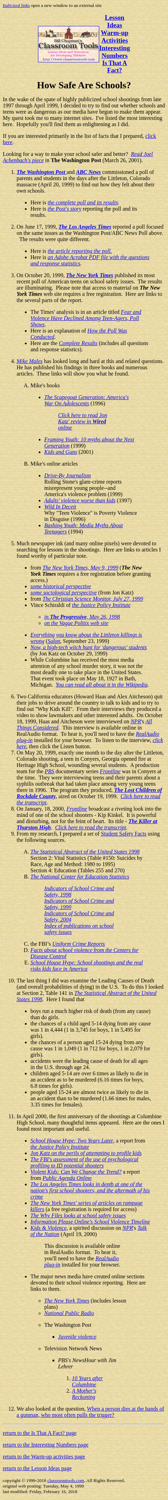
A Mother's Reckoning (84, 1394)
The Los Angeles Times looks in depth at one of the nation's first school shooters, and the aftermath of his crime (90, 1190)
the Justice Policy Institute (101, 605)
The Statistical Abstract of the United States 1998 (85, 852)
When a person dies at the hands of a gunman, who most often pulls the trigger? (90, 1412)
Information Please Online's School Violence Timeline (90, 1222)
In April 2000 (31, 1116)
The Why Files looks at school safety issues (78, 1215)
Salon (54, 641)
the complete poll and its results (83, 202)
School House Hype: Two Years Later (71, 1141)
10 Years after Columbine (87, 1381)
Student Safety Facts (124, 834)
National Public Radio (69, 1313)
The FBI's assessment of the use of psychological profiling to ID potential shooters (84, 1162)
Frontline (110, 771)
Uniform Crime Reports (78, 944)
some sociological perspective (63, 592)
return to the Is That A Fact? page (39, 1433)
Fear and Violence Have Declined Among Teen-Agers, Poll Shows (85, 318)
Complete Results (78, 343)
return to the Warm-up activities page (44, 1456)
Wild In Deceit (60, 507)
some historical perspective (60, 586)
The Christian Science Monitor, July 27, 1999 (93, 599)
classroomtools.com (65, 1480)
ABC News (88, 172)
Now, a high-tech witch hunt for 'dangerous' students (88, 647)
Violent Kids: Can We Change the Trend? (75, 1172)
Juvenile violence (77, 1337)
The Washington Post (42, 172)
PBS (49, 771)
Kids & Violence (48, 1228)
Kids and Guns (60, 452)
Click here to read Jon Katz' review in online (82, 421)
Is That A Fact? (114, 67)
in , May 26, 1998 (82, 617)
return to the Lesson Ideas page (37, 1468)
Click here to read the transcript (90, 827)
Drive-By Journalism (67, 475)
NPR (136, 721)
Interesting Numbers (114, 51)
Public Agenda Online (67, 1178)
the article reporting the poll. (80, 251)
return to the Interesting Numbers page (45, 1445)
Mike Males (30, 361)
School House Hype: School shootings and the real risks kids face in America (86, 966)
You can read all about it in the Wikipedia (101, 685)
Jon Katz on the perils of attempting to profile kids (86, 1153)
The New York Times (89, 275)
